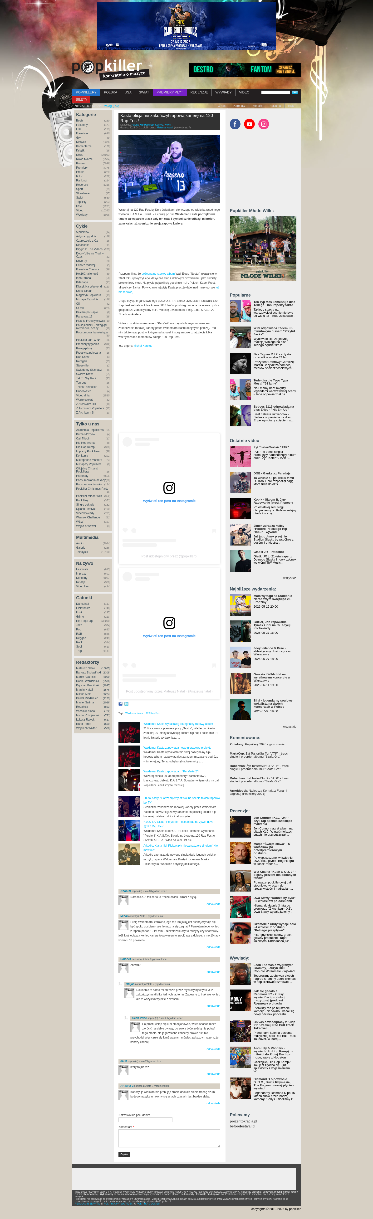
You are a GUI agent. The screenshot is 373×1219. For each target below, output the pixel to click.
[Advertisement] (174, 877)
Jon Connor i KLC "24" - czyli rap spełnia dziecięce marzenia (273, 821)
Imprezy (81, 573)
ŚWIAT (144, 92)
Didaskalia (82, 245)
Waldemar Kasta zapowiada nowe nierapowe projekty (177, 747)
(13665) (105, 668)
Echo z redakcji (85, 265)
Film (79, 129)
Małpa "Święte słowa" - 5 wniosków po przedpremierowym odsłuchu (272, 848)
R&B (79, 633)
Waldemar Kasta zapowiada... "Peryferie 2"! (171, 771)
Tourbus (81, 382)
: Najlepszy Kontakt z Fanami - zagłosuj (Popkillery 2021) (259, 792)
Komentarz (126, 1127)
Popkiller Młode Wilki (89, 496)
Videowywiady (85, 513)
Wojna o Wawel (86, 526)
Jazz (79, 625)
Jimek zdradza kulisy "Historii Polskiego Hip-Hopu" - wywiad (271, 529)
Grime (80, 616)
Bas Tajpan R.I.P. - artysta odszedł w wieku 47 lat (272, 355)
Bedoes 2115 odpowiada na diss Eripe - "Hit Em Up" (274, 408)
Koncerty (81, 578)
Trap (79, 651)
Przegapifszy (84, 348)
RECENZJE (199, 92)
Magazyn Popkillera (88, 295)
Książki (80, 150)
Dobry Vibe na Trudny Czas (90, 255)
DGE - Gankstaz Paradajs (272, 473)
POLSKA (110, 92)
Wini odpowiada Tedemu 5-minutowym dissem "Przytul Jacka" (274, 331)
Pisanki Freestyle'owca (90, 320)
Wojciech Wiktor (86, 728)
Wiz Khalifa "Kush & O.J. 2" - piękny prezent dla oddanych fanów (275, 875)
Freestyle (82, 133)
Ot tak (80, 308)
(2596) (106, 681)
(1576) (106, 689)
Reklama (275, 105)
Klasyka (81, 142)
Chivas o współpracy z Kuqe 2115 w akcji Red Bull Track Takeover (274, 1025)
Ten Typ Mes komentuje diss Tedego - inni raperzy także (274, 303)
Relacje (81, 582)
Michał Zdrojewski (87, 715)
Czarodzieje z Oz (87, 240)
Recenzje (82, 184)
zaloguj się (111, 106)
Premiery (82, 167)
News (79, 154)
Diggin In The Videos (89, 249)
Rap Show (82, 357)
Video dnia (83, 395)
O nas (222, 105)
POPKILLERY (86, 92)
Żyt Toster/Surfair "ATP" (271, 447)
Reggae (81, 638)
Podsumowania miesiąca (92, 332)
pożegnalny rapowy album (158, 273)
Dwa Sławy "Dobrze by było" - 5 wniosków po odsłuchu (274, 899)
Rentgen (81, 361)
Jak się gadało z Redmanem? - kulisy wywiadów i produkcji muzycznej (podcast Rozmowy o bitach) (269, 997)
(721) (107, 715)
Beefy (79, 120)
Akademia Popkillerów (90, 430)
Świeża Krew (84, 374)
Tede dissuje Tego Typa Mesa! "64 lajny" (271, 382)
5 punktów (82, 232)
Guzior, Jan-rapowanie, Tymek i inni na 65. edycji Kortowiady (272, 625)
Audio (79, 543)
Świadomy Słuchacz (89, 369)
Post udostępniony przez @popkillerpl (169, 556)
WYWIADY (223, 92)
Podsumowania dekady (91, 480)
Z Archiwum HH (86, 404)
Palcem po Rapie (87, 312)
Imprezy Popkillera (88, 451)
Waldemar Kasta (134, 713)
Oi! (78, 303)
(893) (107, 706)
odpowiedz (213, 904)
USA (128, 92)
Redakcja (82, 706)
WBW (79, 521)
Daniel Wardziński (87, 681)
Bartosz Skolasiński (88, 672)
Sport (79, 189)
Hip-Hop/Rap (84, 621)
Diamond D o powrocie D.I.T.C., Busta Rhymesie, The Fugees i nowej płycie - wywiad (274, 1083)
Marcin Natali (84, 689)
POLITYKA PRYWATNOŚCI (118, 1203)
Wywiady (82, 214)
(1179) (106, 698)
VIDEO (244, 92)
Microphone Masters (89, 460)
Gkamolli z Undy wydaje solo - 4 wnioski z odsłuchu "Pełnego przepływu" (275, 927)
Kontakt (257, 105)
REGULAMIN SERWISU (88, 1203)
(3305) (106, 672)
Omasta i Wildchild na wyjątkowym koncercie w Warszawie (272, 677)
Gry (78, 137)
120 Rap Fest (153, 713)
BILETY (81, 99)
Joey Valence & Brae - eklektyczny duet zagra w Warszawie (272, 651)
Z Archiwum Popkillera (90, 408)
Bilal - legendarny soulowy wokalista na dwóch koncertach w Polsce (273, 703)
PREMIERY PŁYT (170, 92)
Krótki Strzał (84, 291)
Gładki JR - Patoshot (269, 552)
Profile (80, 172)
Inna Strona (83, 278)
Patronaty (239, 105)
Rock (79, 642)
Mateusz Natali (85, 668)
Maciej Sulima (85, 702)
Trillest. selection (86, 387)
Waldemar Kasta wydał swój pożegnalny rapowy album (178, 724)
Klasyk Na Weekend (89, 286)
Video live (82, 586)
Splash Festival (85, 509)
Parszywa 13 (84, 316)
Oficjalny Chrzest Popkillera (87, 470)
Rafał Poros (83, 724)
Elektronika (83, 608)
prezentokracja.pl (243, 1121)
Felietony (82, 125)
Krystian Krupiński (87, 685)
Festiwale (82, 569)
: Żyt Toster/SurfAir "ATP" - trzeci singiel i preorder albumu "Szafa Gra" (259, 755)
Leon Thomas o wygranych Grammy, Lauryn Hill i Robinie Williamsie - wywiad (274, 968)
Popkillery (82, 500)
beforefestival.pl (242, 1126)
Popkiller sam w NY (88, 339)
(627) (107, 719)
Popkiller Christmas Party (92, 488)
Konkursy (82, 455)
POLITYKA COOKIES (148, 1203)
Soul (79, 646)
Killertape (82, 282)
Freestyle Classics (87, 269)
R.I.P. (79, 176)
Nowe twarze (84, 159)
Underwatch (83, 391)
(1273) (106, 693)
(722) (107, 711)
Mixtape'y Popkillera (88, 464)
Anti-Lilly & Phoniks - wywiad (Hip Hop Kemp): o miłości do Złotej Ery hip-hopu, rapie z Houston (273, 1052)
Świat (79, 197)
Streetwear (83, 193)
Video (79, 210)
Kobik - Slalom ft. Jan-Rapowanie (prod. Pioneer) (273, 501)
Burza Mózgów (85, 434)
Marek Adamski (86, 676)
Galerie (80, 547)
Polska (80, 163)
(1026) (106, 702)
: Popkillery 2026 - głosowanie (257, 744)
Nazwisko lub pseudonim (134, 1115)
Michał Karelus (142, 345)
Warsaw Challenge (88, 517)
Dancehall (82, 603)
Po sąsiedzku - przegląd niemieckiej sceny (91, 326)
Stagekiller (82, 365)
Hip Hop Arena (85, 442)
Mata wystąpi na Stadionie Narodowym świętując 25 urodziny (273, 599)
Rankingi (81, 180)
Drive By (81, 261)
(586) (107, 728)
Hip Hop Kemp (85, 447)
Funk (79, 612)
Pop (78, 629)
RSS (291, 105)
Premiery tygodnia (87, 344)
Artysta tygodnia (86, 236)
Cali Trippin (83, 438)
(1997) (106, 685)
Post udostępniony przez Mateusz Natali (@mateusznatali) (169, 691)
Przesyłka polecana (88, 352)
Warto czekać (84, 399)
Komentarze (84, 146)
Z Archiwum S (85, 412)
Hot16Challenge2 (87, 273)
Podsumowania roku (89, 484)
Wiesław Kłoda (85, 711)
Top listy (81, 202)
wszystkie (289, 578)
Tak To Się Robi (86, 378)
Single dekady (85, 504)
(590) (107, 723)
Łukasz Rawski (85, 719)
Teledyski (82, 552)
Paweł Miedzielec (87, 698)
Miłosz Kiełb (83, 694)
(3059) (106, 676)
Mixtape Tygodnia (87, 299)
